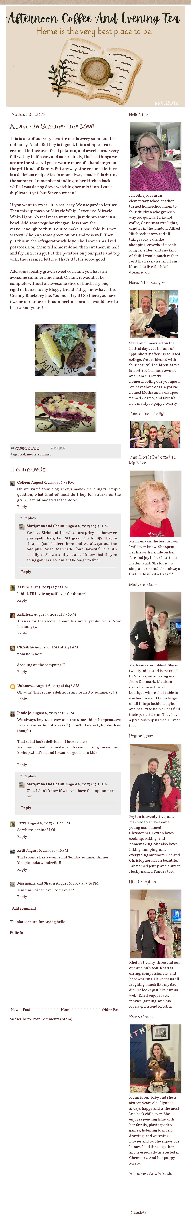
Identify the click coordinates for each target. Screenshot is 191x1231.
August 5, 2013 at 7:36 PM (55, 614)
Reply (22, 507)
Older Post (111, 1010)
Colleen (23, 482)
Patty (21, 823)
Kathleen (25, 614)
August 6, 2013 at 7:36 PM (86, 526)
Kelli (21, 850)
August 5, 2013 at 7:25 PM (47, 587)
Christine (25, 647)
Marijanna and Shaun (45, 526)
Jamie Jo (24, 713)
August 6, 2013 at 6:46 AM (57, 686)
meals (31, 454)
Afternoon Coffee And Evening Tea (8, 9)
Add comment (24, 908)
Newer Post (20, 1010)
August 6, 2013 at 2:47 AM (56, 647)
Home (66, 1010)
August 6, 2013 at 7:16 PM (47, 850)
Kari (21, 587)
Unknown (26, 686)
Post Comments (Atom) (52, 1019)
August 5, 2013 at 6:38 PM (52, 482)
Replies (29, 518)
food (21, 454)
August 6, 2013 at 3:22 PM (48, 823)
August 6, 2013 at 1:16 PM (53, 713)
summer (44, 454)
